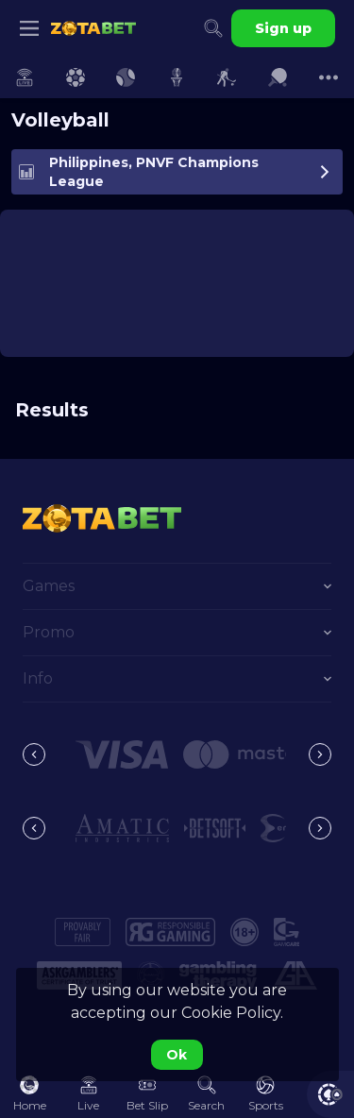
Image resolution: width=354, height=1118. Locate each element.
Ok (176, 1054)
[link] (93, 28)
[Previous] (34, 754)
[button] (122, 754)
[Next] (320, 754)
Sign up (283, 28)
